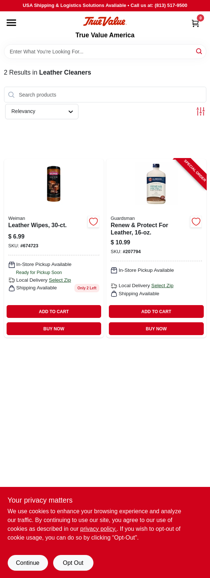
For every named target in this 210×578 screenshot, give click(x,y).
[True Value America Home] (105, 21)
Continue (27, 563)
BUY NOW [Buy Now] (53, 328)
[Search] (199, 51)
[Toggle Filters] (200, 111)
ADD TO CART (54, 311)
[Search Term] (105, 51)
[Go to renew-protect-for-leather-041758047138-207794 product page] (156, 248)
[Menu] (11, 22)
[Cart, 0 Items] (195, 23)
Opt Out (73, 563)
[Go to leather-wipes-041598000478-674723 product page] (54, 248)
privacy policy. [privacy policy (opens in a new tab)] (98, 529)
